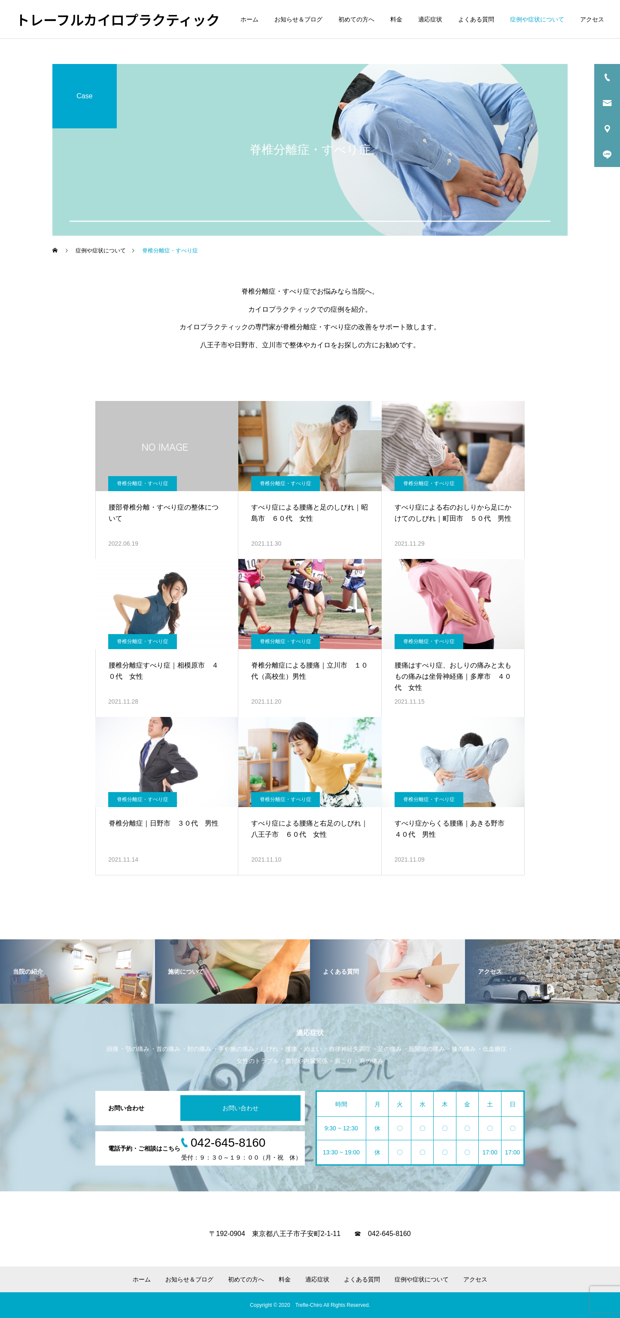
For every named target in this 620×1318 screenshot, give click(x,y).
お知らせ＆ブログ (298, 19)
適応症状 (430, 19)
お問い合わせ (240, 1108)
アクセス (592, 19)
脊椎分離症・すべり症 (142, 483)
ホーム (249, 19)
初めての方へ (356, 19)
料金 (396, 19)
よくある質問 (476, 19)
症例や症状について (537, 19)
